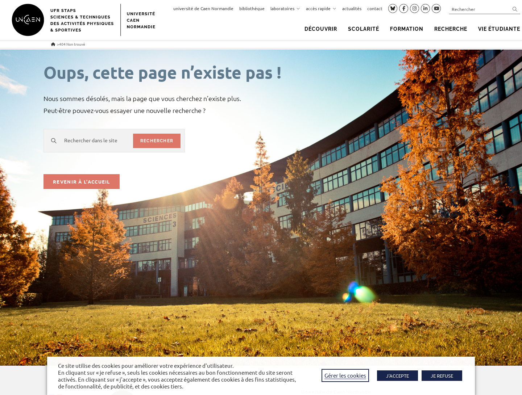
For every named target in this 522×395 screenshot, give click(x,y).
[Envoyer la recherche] (515, 9)
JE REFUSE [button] (442, 376)
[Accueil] (53, 44)
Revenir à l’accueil (81, 181)
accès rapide (321, 8)
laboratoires (285, 8)
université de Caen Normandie (203, 8)
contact (374, 8)
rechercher (156, 140)
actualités (351, 8)
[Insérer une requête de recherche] (484, 9)
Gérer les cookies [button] (345, 375)
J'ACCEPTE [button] (397, 376)
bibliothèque (252, 8)
